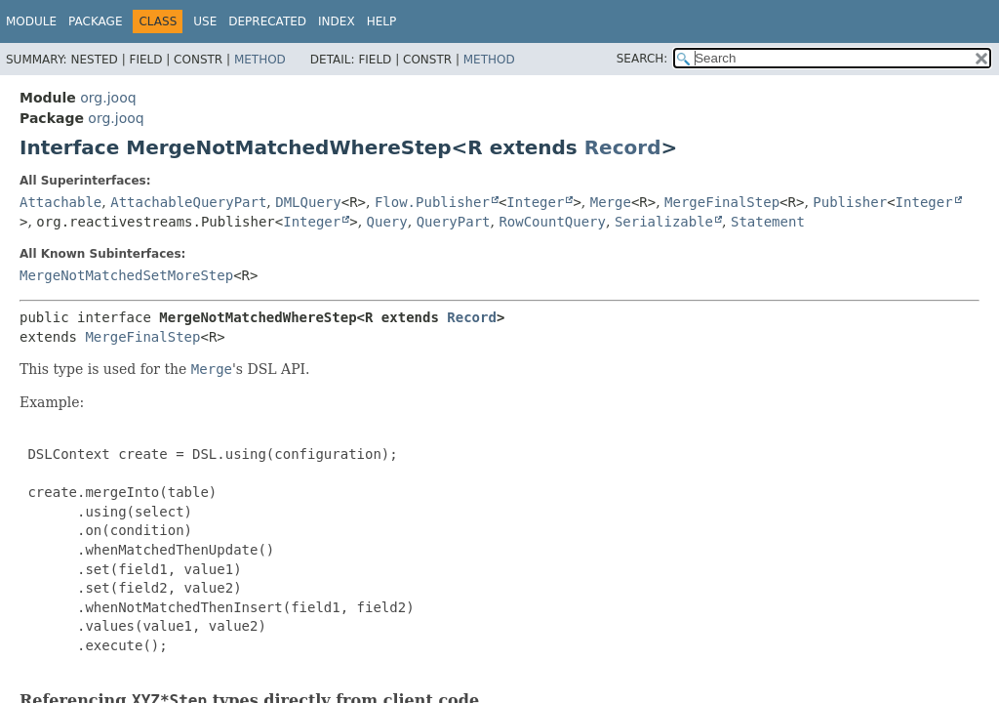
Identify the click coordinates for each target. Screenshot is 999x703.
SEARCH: (642, 58)
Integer (535, 202)
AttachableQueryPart (188, 202)
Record (622, 147)
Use (205, 21)
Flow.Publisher (432, 202)
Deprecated (267, 21)
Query (387, 221)
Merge (610, 202)
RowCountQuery (552, 221)
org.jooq (108, 97)
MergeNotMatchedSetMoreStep (126, 275)
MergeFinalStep (721, 202)
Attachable (60, 202)
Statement (768, 221)
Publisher (850, 202)
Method (260, 59)
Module (31, 21)
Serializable (664, 221)
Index (336, 21)
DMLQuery (307, 202)
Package (95, 21)
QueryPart (454, 221)
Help (382, 21)
